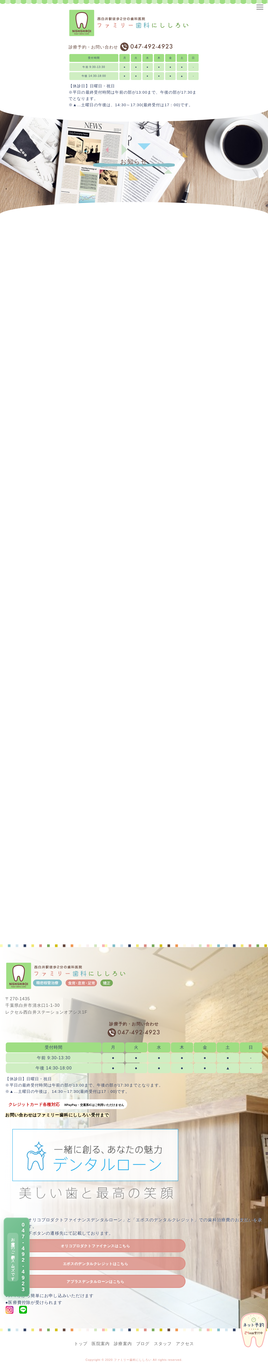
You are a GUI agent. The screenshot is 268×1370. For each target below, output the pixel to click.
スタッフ (163, 1343)
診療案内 (123, 1343)
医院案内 (101, 1343)
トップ (81, 1343)
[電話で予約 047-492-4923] (17, 1257)
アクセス (185, 1343)
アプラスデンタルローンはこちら (95, 1281)
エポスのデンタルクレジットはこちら (95, 1264)
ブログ (143, 1343)
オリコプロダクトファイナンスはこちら (95, 1246)
